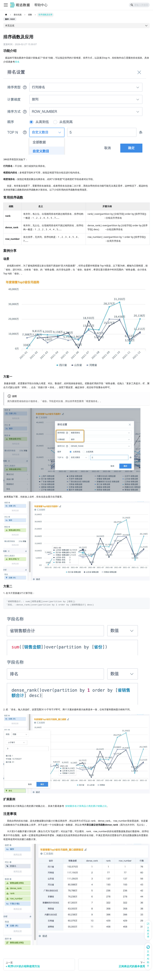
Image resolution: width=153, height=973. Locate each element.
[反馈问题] (148, 930)
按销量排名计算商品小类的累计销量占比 (86, 805)
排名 (17, 61)
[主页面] (6, 15)
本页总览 (9, 25)
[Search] (139, 5)
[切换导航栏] (5, 4)
